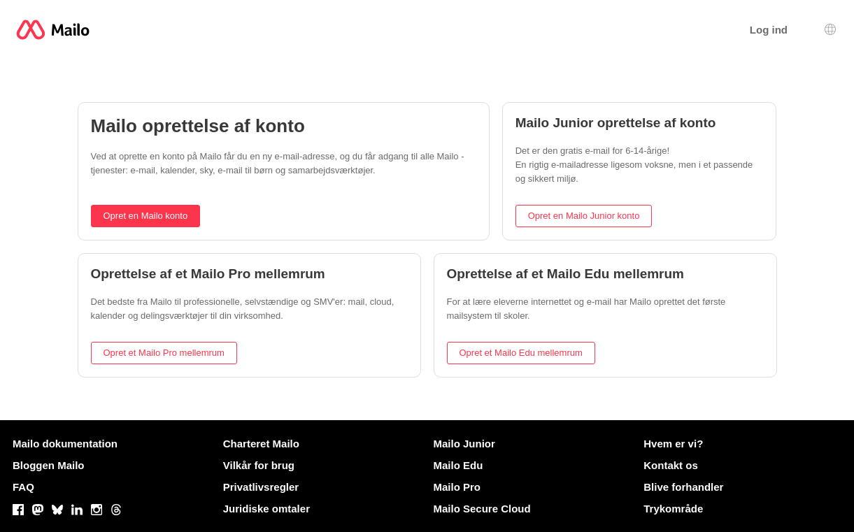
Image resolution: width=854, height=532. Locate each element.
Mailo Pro (457, 487)
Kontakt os (670, 465)
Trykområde (673, 509)
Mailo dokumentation (65, 444)
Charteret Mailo (261, 444)
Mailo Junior (464, 444)
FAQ (23, 487)
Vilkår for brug (258, 465)
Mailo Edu (458, 465)
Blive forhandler (683, 487)
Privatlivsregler (261, 487)
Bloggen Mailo (49, 465)
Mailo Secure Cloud (482, 509)
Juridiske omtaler (266, 509)
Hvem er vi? (673, 444)
